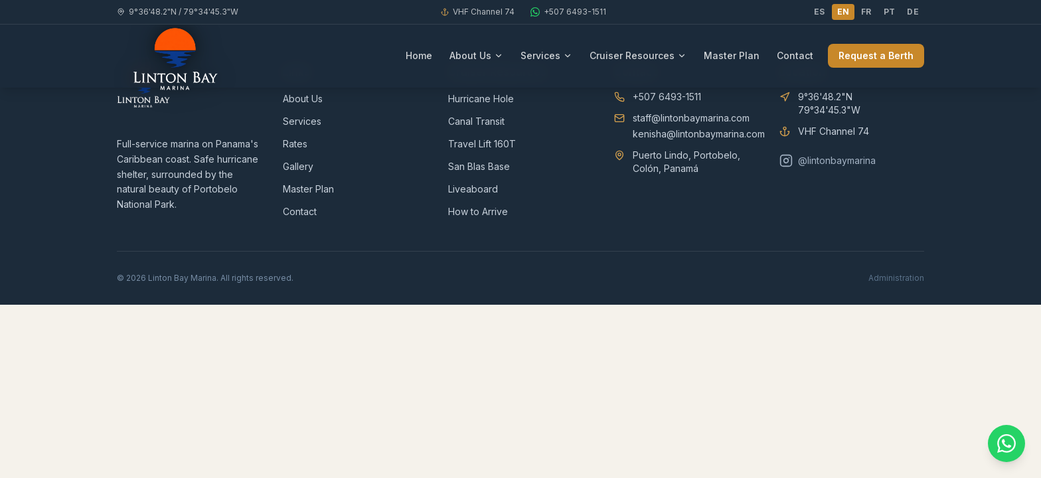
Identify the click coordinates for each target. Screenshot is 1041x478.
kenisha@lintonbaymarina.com (699, 133)
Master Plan (732, 55)
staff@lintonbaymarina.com (691, 117)
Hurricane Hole (481, 98)
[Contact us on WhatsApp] (1006, 443)
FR (866, 12)
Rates (295, 143)
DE (913, 12)
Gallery (298, 166)
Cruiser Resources (638, 55)
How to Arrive (478, 211)
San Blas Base (479, 166)
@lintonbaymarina (827, 160)
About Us (476, 55)
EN (843, 12)
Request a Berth (876, 55)
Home (419, 55)
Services (546, 55)
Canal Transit (476, 121)
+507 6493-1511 (667, 96)
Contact (795, 55)
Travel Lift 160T (482, 143)
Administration (896, 278)
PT (890, 12)
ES (819, 12)
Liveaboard (473, 189)
